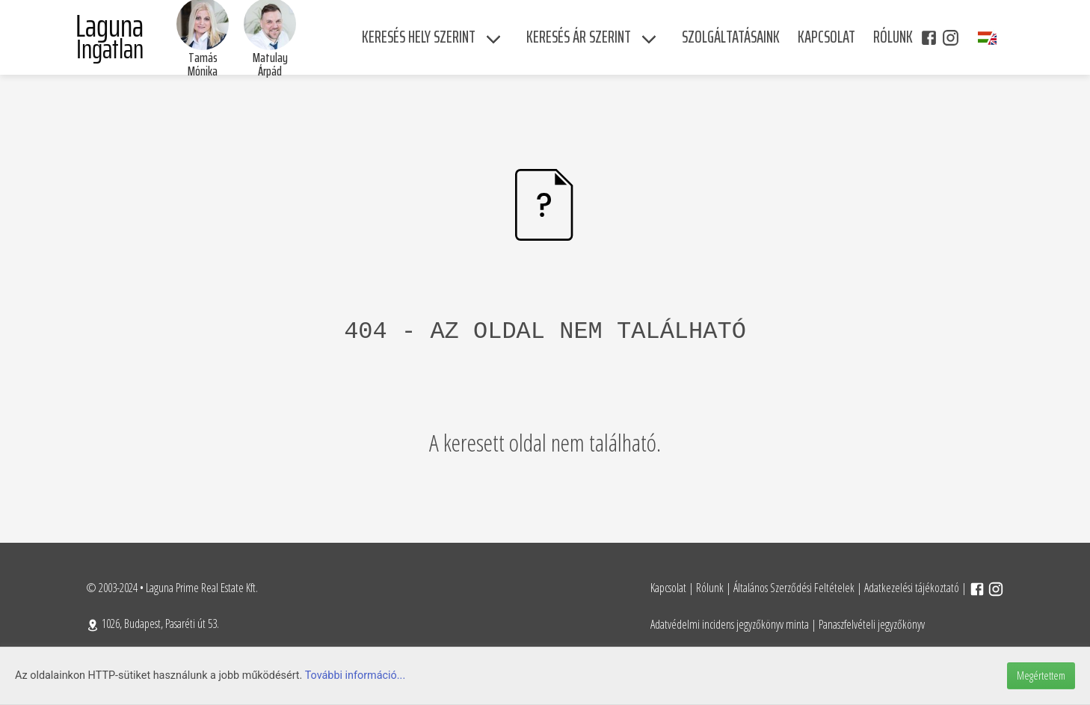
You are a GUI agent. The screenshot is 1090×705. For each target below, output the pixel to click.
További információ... (355, 675)
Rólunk (710, 587)
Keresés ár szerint (578, 37)
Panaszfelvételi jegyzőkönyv (872, 624)
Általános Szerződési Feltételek (794, 587)
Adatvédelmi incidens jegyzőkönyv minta (729, 624)
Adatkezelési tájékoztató (911, 587)
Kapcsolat (668, 587)
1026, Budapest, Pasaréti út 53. (152, 623)
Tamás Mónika (203, 64)
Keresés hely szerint (418, 37)
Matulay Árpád (270, 64)
